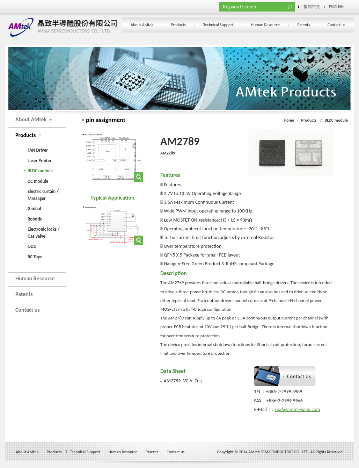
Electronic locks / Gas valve (44, 232)
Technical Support (218, 24)
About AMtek (142, 24)
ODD (32, 246)
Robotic (35, 219)
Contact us (336, 24)
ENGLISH (336, 6)
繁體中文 (311, 6)
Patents (303, 24)
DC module (38, 181)
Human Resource (265, 24)
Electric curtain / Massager (43, 195)
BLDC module (40, 170)
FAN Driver (38, 150)
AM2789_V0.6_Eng (183, 381)
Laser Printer (39, 160)
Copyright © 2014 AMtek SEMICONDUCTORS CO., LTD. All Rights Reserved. (280, 451)
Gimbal (34, 208)
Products (178, 24)
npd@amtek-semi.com (297, 409)
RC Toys (35, 256)
